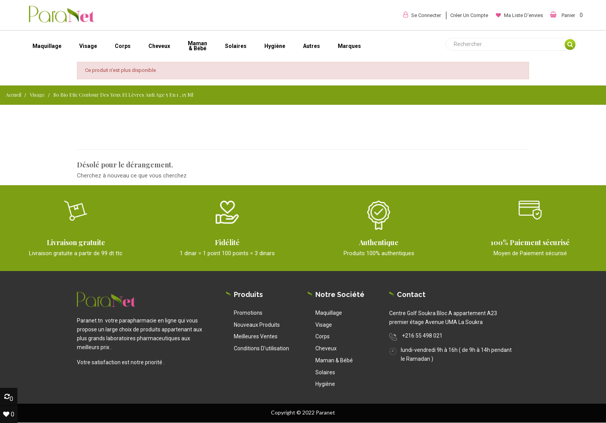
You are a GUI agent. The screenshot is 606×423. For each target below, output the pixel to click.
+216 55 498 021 (422, 336)
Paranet (325, 412)
